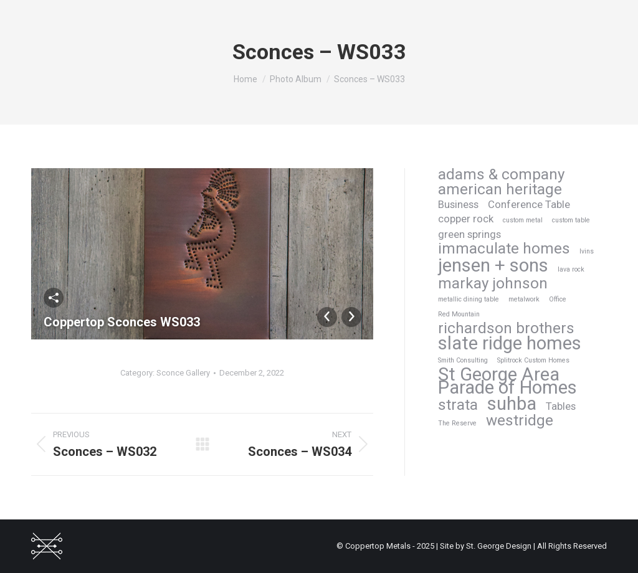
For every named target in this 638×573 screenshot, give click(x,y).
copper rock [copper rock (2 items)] (465, 218)
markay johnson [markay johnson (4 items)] (493, 283)
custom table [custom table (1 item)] (571, 220)
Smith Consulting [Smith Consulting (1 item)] (463, 360)
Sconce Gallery (183, 372)
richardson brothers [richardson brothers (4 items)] (506, 328)
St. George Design (498, 546)
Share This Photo (54, 298)
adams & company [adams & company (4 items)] (501, 174)
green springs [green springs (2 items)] (469, 234)
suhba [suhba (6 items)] (511, 403)
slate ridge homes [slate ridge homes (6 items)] (509, 343)
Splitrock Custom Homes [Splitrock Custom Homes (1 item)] (533, 360)
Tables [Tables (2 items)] (561, 406)
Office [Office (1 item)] (557, 299)
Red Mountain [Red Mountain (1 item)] (459, 314)
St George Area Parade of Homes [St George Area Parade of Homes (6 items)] (507, 381)
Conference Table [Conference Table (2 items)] (529, 204)
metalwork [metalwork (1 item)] (524, 299)
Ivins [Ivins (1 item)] (586, 251)
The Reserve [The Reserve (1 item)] (457, 423)
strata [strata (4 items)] (458, 405)
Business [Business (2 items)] (458, 204)
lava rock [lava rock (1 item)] (571, 269)
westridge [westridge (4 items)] (519, 420)
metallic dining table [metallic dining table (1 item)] (468, 299)
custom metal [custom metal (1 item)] (523, 220)
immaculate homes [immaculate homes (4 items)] (504, 248)
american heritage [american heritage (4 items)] (500, 189)
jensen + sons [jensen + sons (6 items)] (493, 265)
